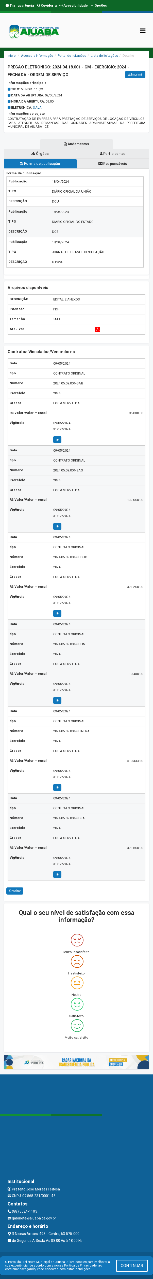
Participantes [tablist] (113, 154)
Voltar (15, 891)
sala (37, 107)
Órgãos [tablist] (40, 154)
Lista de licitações (104, 56)
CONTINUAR (132, 1265)
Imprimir (135, 74)
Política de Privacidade (80, 1265)
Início (12, 56)
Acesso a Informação (37, 56)
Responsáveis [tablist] (112, 164)
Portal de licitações (72, 56)
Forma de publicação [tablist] (40, 164)
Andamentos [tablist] (76, 144)
